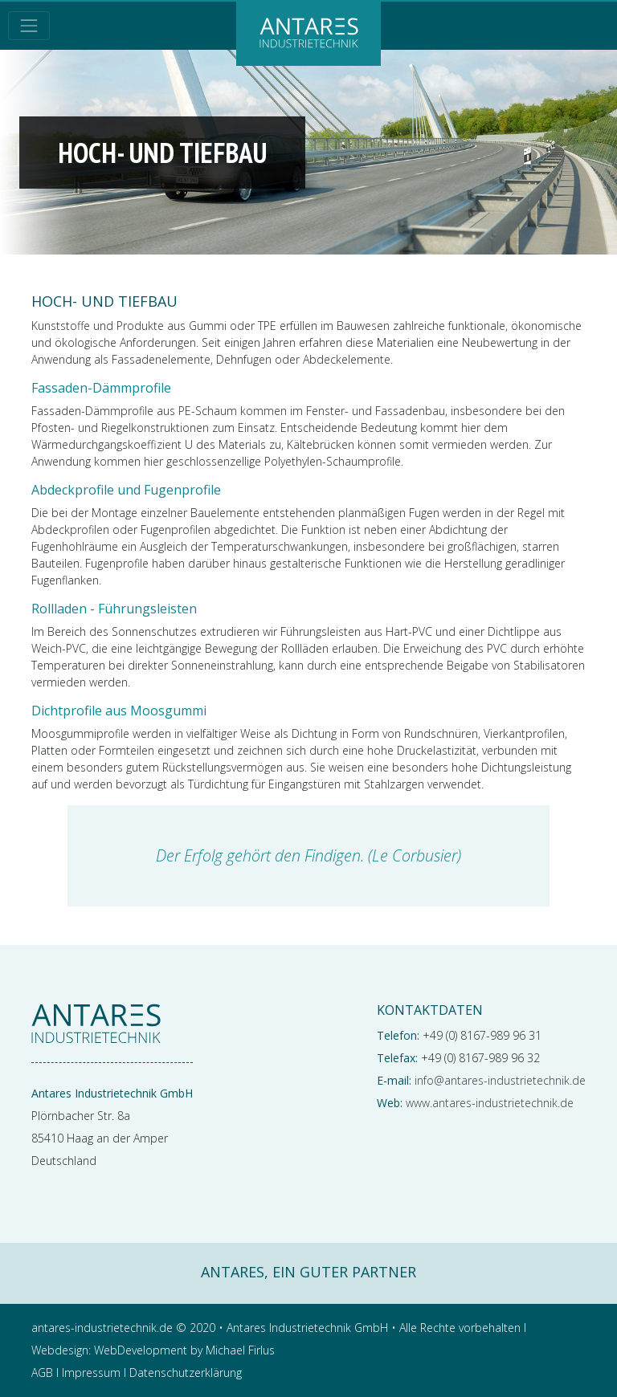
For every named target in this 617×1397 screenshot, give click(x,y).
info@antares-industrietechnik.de (500, 1080)
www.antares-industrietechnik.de (490, 1102)
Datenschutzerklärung (185, 1372)
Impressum (91, 1372)
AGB (42, 1372)
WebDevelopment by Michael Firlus (184, 1350)
